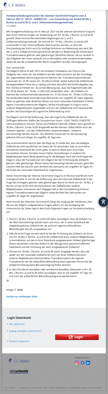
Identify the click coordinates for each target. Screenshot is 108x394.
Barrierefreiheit (95, 387)
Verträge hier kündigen (77, 387)
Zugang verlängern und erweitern (25, 330)
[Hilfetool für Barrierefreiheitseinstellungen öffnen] (103, 201)
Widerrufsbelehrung (57, 387)
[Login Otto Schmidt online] (77, 337)
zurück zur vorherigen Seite (21, 296)
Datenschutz (36, 387)
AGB (45, 387)
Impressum (24, 387)
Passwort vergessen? (19, 341)
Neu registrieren (17, 323)
